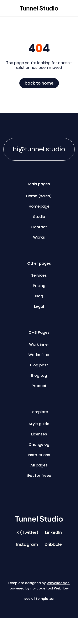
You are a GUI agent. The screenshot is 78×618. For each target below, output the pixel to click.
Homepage (39, 206)
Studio (39, 216)
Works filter (39, 354)
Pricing (39, 285)
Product (39, 385)
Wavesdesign (58, 583)
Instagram (27, 544)
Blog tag (39, 375)
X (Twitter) (27, 532)
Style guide (39, 423)
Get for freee (39, 475)
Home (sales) (39, 195)
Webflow (61, 588)
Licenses (39, 434)
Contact (39, 227)
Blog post (39, 365)
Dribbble (53, 544)
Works (39, 237)
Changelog (39, 444)
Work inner (39, 344)
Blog (39, 296)
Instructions (39, 454)
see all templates (39, 598)
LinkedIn (53, 532)
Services (39, 275)
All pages (39, 465)
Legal (39, 306)
